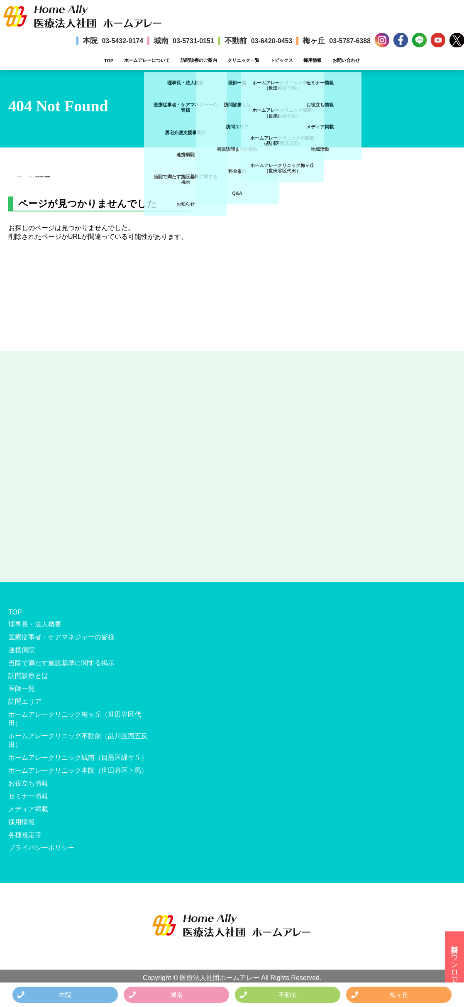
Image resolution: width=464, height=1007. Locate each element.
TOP (108, 60)
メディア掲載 (28, 809)
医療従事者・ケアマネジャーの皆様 (61, 637)
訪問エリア (25, 701)
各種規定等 (25, 834)
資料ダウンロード (454, 961)
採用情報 (312, 60)
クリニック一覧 (243, 60)
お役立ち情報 (28, 783)
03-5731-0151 (193, 40)
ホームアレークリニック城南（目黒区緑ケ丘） (78, 757)
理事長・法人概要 (34, 624)
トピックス (281, 60)
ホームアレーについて (147, 60)
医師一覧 (21, 688)
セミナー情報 (28, 796)
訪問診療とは (28, 675)
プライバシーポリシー (41, 847)
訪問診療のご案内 (199, 60)
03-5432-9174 (122, 40)
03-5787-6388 (350, 40)
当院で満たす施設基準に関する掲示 (61, 662)
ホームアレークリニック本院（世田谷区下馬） (78, 770)
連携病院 (21, 649)
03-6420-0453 (272, 40)
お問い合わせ (346, 60)
